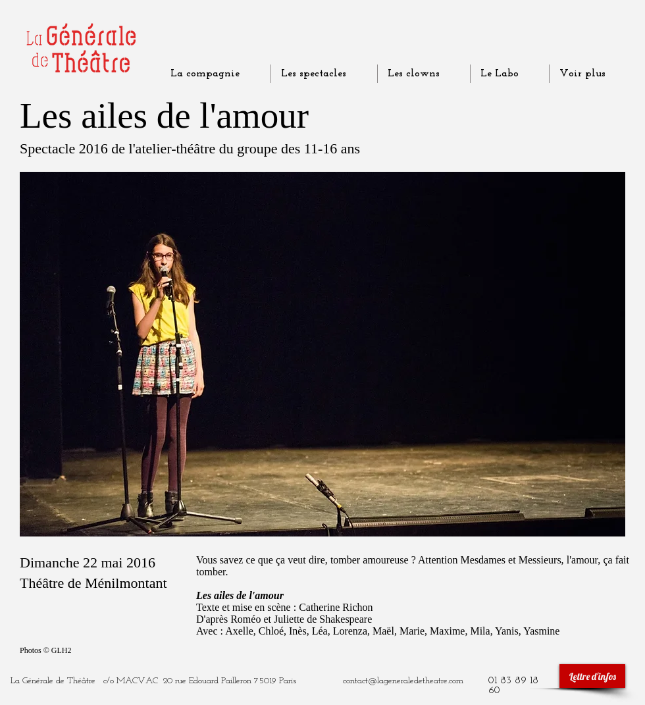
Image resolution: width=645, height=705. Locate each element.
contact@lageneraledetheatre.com (403, 681)
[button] (322, 354)
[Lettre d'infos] (592, 676)
